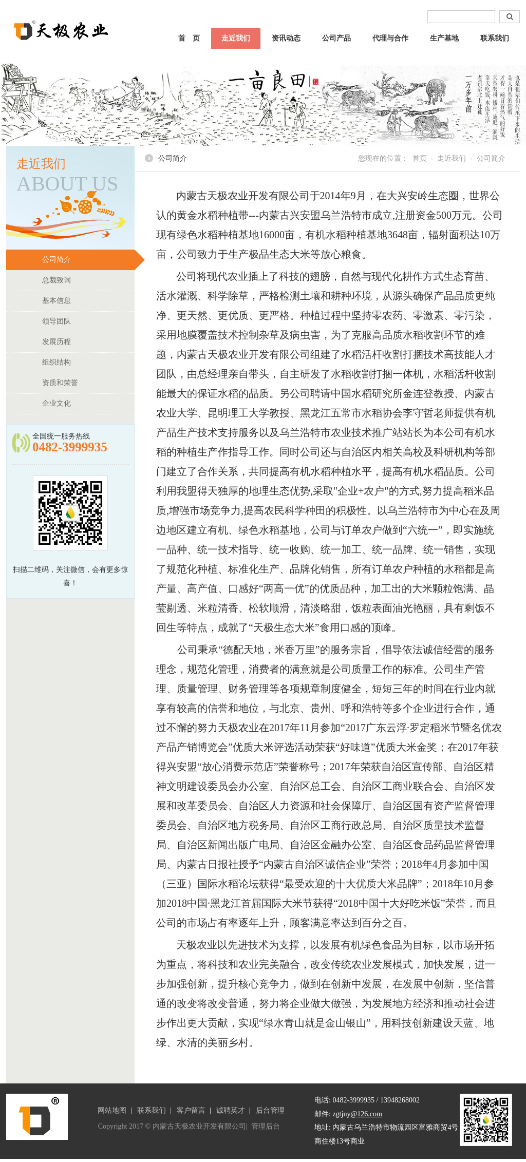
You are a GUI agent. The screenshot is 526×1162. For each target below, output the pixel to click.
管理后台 (265, 1126)
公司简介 (88, 260)
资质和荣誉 (88, 383)
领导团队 (88, 321)
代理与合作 (390, 38)
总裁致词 (88, 280)
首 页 (189, 38)
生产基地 (444, 38)
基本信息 (88, 301)
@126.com (366, 1114)
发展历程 (88, 342)
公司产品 (336, 38)
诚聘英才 (230, 1110)
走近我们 (235, 38)
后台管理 (270, 1110)
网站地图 (112, 1110)
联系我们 (494, 38)
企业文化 (88, 403)
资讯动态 (286, 38)
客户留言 (191, 1110)
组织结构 (88, 362)
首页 (419, 158)
